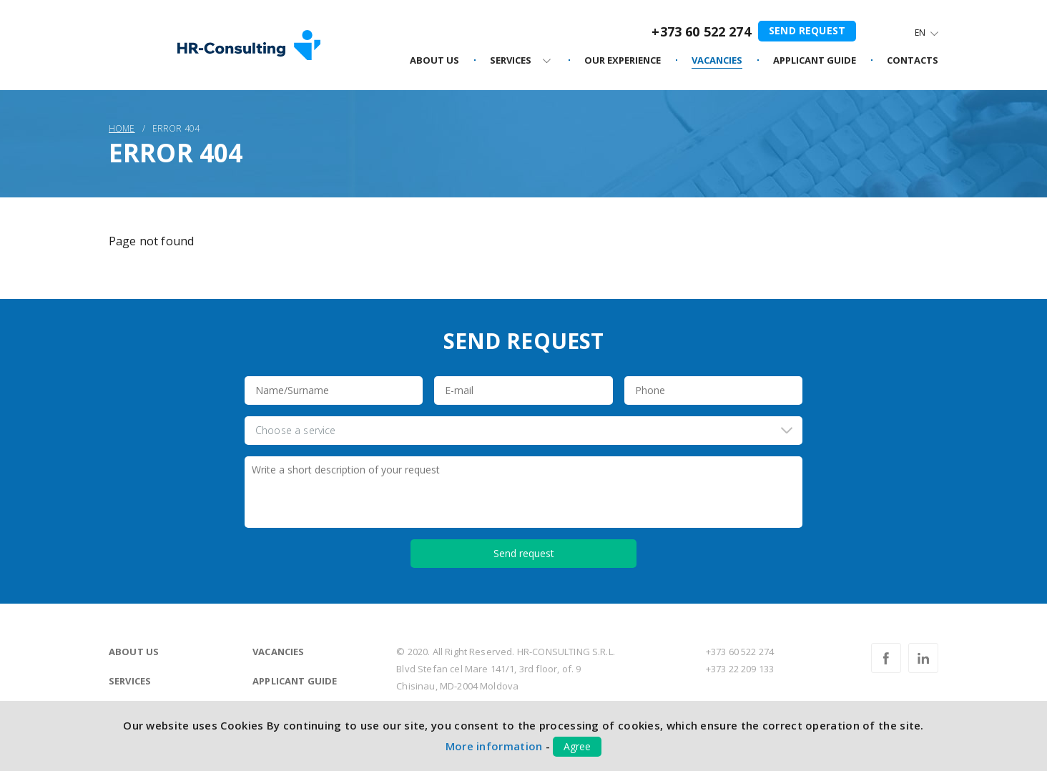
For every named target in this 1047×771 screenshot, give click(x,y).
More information (494, 746)
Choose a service (295, 430)
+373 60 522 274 (701, 31)
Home (122, 128)
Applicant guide (294, 680)
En (920, 32)
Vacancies (278, 651)
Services (130, 680)
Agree (577, 746)
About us (134, 651)
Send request (807, 30)
